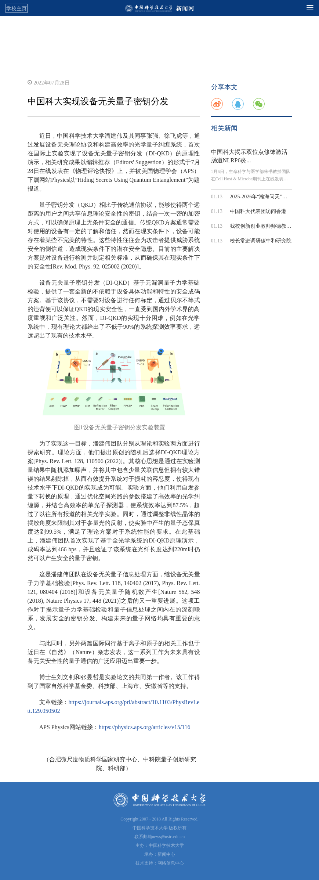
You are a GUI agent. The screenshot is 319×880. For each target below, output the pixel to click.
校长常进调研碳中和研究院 (260, 241)
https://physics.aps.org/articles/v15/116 (145, 727)
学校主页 (16, 8)
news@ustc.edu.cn (168, 836)
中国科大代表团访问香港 (258, 211)
